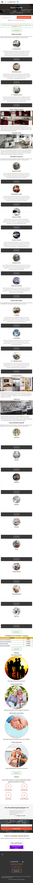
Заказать (16, 59)
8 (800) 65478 (12, 2)
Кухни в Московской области (16, 818)
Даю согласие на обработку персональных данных (17, 20)
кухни (16, 12)
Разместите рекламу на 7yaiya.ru (16, 847)
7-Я (2, 854)
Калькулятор (16, 30)
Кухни (9, 818)
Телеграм (19, 26)
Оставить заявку (16, 866)
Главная (5, 818)
